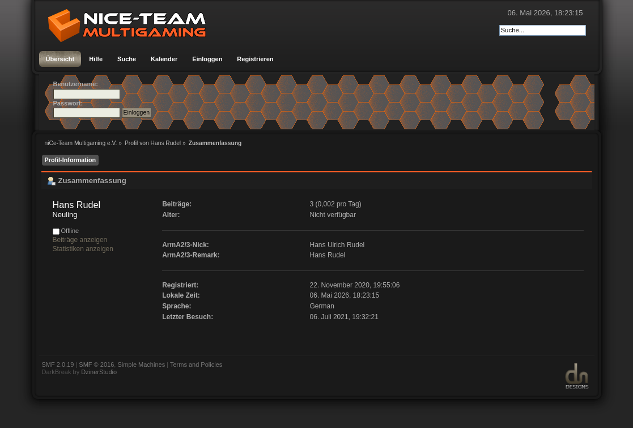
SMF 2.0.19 (58, 364)
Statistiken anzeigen (83, 249)
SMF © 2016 (96, 364)
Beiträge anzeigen (80, 240)
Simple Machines (141, 364)
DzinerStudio (99, 371)
